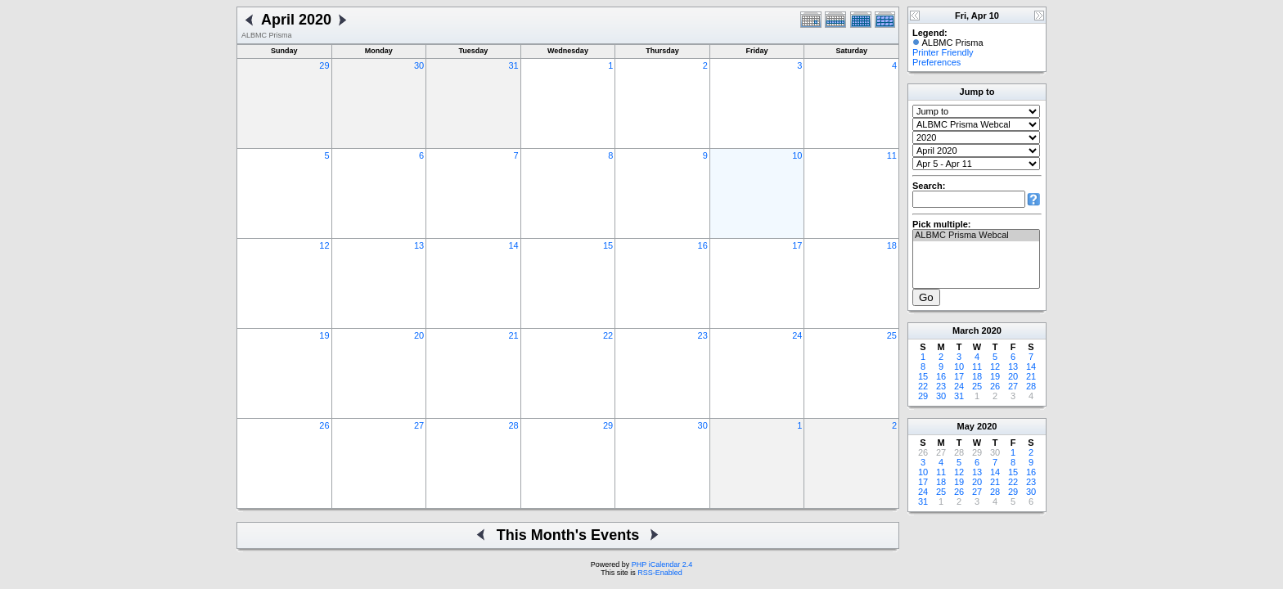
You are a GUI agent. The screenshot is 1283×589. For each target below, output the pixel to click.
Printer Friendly (943, 52)
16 (703, 245)
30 (419, 65)
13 (419, 245)
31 (513, 65)
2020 (991, 330)
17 (797, 245)
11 (892, 155)
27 (419, 425)
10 (797, 155)
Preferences (936, 62)
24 (797, 335)
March (965, 330)
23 (703, 335)
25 (892, 335)
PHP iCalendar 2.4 (662, 564)
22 (608, 335)
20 (419, 335)
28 (513, 425)
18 (892, 245)
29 (324, 65)
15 (608, 245)
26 (324, 425)
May (966, 426)
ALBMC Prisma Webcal (976, 235)
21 (513, 335)
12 (324, 245)
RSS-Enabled (659, 573)
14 (513, 245)
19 (324, 335)
